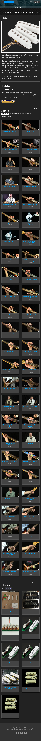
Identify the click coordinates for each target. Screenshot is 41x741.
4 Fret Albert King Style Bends (9, 517)
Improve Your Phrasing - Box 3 (30, 315)
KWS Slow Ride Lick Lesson (9, 480)
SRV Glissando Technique (9, 370)
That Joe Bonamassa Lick (29, 480)
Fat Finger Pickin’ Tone (9, 388)
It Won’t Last (30, 443)
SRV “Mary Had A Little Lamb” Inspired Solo (9, 150)
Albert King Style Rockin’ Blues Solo (30, 425)
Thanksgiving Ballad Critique (29, 223)
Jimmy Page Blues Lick (9, 259)
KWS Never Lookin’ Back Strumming (30, 260)
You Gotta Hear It (9, 168)
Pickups (9, 588)
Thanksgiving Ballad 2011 (9, 241)
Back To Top (37, 84)
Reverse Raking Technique (30, 204)
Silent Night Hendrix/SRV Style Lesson (9, 553)
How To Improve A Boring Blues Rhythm (29, 242)
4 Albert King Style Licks (30, 388)
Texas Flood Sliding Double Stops (30, 352)
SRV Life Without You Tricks (30, 186)
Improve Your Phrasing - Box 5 (30, 297)
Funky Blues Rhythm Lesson (9, 461)
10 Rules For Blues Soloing (30, 406)
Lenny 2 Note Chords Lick (30, 168)
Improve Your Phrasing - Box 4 (9, 315)
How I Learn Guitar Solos (9, 535)
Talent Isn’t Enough (9, 498)
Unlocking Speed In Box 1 (9, 296)
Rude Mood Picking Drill (30, 553)
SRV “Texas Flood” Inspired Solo (30, 150)
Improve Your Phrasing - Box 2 (9, 333)
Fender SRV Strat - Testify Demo (29, 572)
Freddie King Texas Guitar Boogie (9, 278)
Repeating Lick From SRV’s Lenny (30, 370)
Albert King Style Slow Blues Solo (9, 425)
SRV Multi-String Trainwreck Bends (30, 462)
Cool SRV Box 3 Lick (9, 351)
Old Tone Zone (8, 2)
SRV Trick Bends (30, 131)
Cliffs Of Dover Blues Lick (9, 131)
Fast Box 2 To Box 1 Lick (30, 516)
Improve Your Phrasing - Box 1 (30, 333)
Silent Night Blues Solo (9, 223)
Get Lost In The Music (9, 186)
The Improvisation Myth (9, 406)
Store (31, 2)
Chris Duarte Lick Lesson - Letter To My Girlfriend (30, 278)
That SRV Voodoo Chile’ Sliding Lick (9, 443)
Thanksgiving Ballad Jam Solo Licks (9, 572)
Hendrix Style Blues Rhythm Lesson (30, 498)
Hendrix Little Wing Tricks (9, 204)
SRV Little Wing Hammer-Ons (29, 535)
